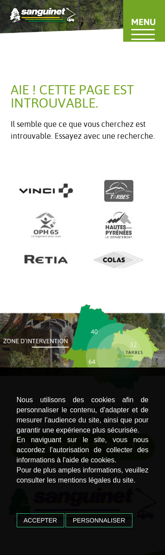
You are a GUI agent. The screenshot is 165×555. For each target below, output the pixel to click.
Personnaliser (99, 520)
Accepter (40, 520)
